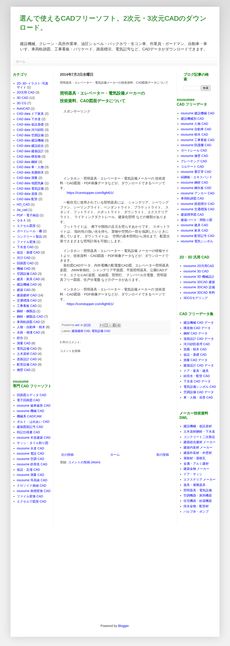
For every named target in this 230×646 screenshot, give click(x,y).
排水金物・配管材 (196, 506)
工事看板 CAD (27, 306)
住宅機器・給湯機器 (198, 501)
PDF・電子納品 (28, 215)
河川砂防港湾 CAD (197, 344)
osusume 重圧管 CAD (196, 171)
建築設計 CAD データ (199, 365)
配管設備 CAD (27, 364)
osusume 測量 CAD (30, 475)
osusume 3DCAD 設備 (199, 287)
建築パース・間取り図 (196, 220)
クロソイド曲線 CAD (31, 485)
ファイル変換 (26, 242)
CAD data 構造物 (29, 156)
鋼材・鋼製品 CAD (30, 316)
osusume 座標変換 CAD (34, 491)
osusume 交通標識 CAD (198, 209)
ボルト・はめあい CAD (33, 421)
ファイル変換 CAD (30, 496)
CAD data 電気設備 (30, 188)
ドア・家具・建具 (196, 371)
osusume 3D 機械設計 (199, 276)
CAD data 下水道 (29, 119)
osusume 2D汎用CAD (199, 266)
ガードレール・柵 (29, 231)
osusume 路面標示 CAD (198, 204)
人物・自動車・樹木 (31, 327)
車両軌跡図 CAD (28, 322)
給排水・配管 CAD (197, 376)
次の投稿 (67, 454)
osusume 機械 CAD (30, 411)
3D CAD (22, 98)
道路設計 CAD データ (199, 338)
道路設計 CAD (27, 359)
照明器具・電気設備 (198, 490)
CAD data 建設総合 (30, 145)
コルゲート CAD (192, 166)
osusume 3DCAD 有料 (199, 292)
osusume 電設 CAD (30, 453)
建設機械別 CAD (192, 118)
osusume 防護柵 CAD (196, 145)
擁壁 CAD (24, 370)
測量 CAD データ (196, 360)
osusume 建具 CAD (194, 225)
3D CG (22, 103)
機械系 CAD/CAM (29, 416)
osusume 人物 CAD (194, 124)
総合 (20, 338)
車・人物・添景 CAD (198, 397)
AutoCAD (23, 108)
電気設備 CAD (101, 331)
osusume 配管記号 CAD (198, 236)
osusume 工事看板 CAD (198, 140)
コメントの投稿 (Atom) (84, 462)
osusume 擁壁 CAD (194, 156)
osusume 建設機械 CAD (198, 113)
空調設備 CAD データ (199, 392)
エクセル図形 (26, 226)
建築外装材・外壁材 (198, 453)
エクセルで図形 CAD (31, 501)
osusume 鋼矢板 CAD (196, 188)
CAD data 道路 (27, 193)
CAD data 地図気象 (30, 183)
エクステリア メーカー (200, 479)
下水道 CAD (25, 247)
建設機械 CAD (27, 284)
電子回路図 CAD (28, 400)
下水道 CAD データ (197, 381)
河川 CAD (24, 258)
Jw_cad (22, 210)
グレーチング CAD (194, 161)
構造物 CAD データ (197, 328)
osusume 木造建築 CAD (34, 437)
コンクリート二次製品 (199, 437)
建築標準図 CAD (192, 214)
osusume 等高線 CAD (32, 480)
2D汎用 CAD (26, 92)
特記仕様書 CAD (28, 432)
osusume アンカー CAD (198, 193)
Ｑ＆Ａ (21, 220)
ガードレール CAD (194, 150)
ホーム (20, 61)
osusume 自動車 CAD (196, 129)
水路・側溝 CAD (28, 332)
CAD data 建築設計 (30, 151)
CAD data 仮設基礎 (30, 124)
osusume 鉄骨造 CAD (32, 464)
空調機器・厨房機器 (198, 495)
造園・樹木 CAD (195, 349)
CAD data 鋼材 (27, 162)
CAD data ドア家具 (30, 113)
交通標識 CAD (27, 300)
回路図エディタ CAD (31, 395)
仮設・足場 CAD (28, 469)
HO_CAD (23, 204)
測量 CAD (24, 343)
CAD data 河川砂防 (30, 130)
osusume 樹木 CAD (194, 134)
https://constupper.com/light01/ (90, 193)
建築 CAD (24, 290)
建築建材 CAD (81, 331)
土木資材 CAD (27, 354)
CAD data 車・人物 (30, 167)
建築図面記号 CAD (30, 427)
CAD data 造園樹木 (30, 172)
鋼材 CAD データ (196, 333)
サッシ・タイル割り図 (32, 443)
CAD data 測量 (27, 178)
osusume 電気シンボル (197, 241)
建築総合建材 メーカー (200, 442)
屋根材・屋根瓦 (195, 458)
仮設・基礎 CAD (28, 252)
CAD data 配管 (27, 199)
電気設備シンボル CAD (200, 386)
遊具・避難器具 (195, 485)
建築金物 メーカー (197, 468)
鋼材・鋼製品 (26, 311)
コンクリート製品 (29, 236)
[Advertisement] (93, 142)
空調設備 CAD (27, 273)
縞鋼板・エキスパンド (196, 177)
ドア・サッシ (193, 474)
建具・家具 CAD (28, 279)
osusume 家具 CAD (194, 230)
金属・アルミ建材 (196, 463)
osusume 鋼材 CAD (194, 182)
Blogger (123, 626)
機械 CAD (24, 268)
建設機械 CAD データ (199, 322)
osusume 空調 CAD (30, 459)
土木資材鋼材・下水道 (199, 431)
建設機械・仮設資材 (198, 426)
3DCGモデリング (196, 298)
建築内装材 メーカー (198, 447)
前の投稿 (162, 454)
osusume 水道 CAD (30, 448)
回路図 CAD (25, 263)
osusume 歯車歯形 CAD (34, 405)
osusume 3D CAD (196, 271)
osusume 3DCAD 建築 (199, 282)
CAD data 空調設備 (30, 135)
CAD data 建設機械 (30, 140)
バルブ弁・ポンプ (196, 511)
